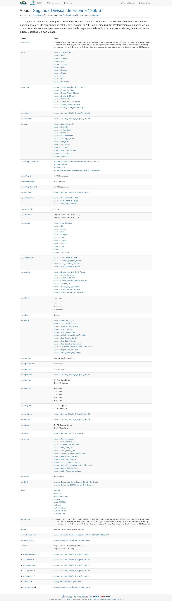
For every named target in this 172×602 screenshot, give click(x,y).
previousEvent (27, 119)
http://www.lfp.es (60, 167)
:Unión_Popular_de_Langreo (67, 353)
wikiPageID (26, 176)
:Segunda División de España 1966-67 (68, 582)
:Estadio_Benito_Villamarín (67, 105)
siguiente (26, 414)
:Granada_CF (62, 156)
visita (25, 439)
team (24, 124)
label (23, 529)
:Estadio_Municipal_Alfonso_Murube (70, 281)
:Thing (57, 490)
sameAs (26, 582)
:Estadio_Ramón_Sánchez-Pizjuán (69, 108)
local (25, 320)
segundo (26, 406)
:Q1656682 (60, 502)
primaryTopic (28, 587)
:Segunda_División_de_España (68, 433)
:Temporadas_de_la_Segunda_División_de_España (76, 482)
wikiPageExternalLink (30, 162)
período (26, 369)
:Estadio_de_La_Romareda (67, 102)
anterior (26, 192)
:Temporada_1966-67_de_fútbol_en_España (73, 485)
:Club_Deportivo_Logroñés (67, 264)
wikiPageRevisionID (29, 187)
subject (24, 482)
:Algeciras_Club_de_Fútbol (67, 266)
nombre (26, 358)
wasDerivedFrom (28, 535)
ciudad (25, 223)
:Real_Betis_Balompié (65, 204)
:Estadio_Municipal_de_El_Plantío (69, 87)
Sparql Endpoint (145, 3)
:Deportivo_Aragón (64, 124)
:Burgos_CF (61, 133)
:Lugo (59, 76)
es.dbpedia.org (95, 15)
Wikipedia (69, 599)
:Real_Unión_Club (63, 329)
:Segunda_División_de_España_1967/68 (72, 113)
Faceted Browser (128, 3)
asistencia (27, 209)
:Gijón (59, 55)
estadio (26, 272)
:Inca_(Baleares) (63, 52)
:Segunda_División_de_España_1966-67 (72, 540)
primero (26, 380)
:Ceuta (59, 67)
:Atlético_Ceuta (62, 130)
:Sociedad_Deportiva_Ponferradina (70, 335)
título (25, 433)
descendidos (27, 258)
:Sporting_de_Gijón (64, 139)
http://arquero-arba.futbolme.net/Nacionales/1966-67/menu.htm (76, 162)
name (24, 546)
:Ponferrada (61, 82)
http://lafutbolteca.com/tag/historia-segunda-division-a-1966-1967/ (77, 170)
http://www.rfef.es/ (60, 165)
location (25, 87)
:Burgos (60, 73)
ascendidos (27, 198)
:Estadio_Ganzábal (64, 90)
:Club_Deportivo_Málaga (66, 201)
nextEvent (25, 113)
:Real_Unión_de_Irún (65, 150)
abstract (25, 42)
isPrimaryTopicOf (28, 540)
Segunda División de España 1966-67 (68, 10)
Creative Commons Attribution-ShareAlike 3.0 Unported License (105, 599)
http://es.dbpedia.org (66, 15)
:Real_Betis (61, 142)
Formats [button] (69, 3)
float (24, 315)
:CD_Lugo (60, 147)
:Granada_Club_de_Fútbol (66, 326)
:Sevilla (59, 61)
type (23, 490)
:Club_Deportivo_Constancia (67, 344)
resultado (26, 388)
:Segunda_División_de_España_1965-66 (72, 192)
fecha (25, 298)
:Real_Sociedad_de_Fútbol (67, 198)
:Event (58, 493)
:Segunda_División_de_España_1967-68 (72, 414)
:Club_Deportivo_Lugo (65, 323)
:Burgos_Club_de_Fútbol (66, 350)
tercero (25, 425)
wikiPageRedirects (30, 554)
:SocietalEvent (60, 508)
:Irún (58, 79)
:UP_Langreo (62, 144)
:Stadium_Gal (62, 99)
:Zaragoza (60, 64)
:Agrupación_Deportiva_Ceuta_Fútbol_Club (73, 347)
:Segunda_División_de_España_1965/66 (72, 119)
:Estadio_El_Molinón (64, 96)
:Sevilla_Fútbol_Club (64, 332)
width (25, 476)
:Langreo (60, 58)
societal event (38, 15)
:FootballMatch (60, 511)
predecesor (27, 375)
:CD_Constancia (63, 153)
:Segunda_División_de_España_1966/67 (72, 554)
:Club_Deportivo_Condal (66, 258)
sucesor (26, 419)
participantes (27, 364)
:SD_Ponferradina (63, 136)
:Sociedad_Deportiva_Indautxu (68, 261)
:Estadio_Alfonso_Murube (66, 93)
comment (25, 519)
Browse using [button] (53, 3)
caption (26, 215)
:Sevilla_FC (61, 127)
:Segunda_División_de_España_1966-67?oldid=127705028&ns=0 (81, 535)
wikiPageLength (28, 181)
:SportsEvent (61, 496)
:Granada (60, 70)
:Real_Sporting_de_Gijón (66, 338)
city (23, 52)
